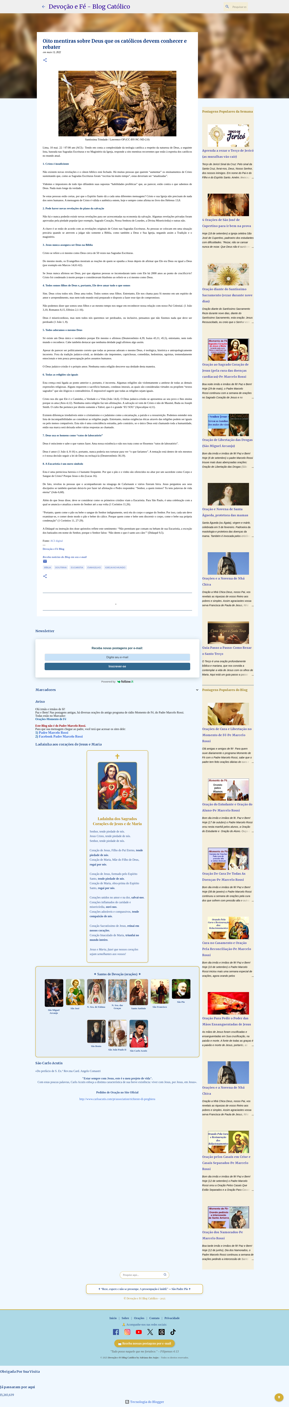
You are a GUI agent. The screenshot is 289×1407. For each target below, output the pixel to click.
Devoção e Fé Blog (53, 548)
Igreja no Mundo (115, 567)
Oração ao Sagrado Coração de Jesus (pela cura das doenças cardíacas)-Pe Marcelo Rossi (225, 370)
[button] (45, 60)
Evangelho (94, 567)
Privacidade (172, 1318)
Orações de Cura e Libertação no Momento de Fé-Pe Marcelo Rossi (227, 735)
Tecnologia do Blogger (144, 1402)
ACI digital (56, 540)
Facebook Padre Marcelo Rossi (61, 736)
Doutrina (61, 567)
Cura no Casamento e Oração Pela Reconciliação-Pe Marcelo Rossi (226, 949)
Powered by (117, 681)
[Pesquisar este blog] (228, 6)
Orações (139, 1318)
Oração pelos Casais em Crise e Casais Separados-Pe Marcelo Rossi (226, 1163)
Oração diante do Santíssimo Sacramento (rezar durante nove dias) (227, 295)
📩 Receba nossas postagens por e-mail (144, 1343)
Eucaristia (77, 567)
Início (113, 1318)
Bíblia (47, 567)
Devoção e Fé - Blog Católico (89, 6)
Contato (154, 1318)
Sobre (125, 1318)
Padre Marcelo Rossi (53, 732)
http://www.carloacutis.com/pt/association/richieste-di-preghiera (117, 1099)
